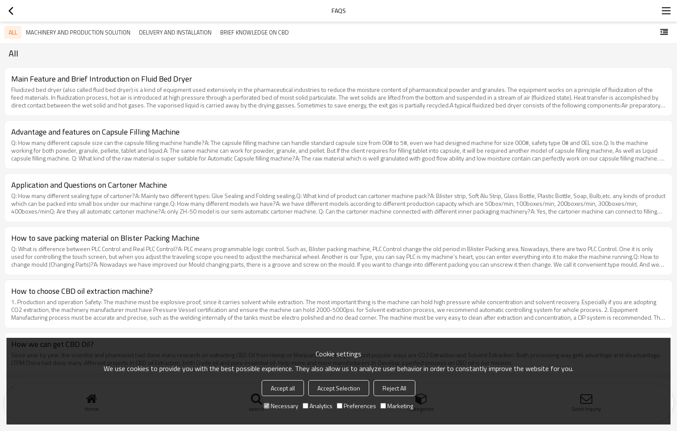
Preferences (356, 405)
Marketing (396, 405)
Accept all (283, 388)
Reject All (394, 388)
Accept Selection (338, 388)
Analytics (317, 405)
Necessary (281, 405)
